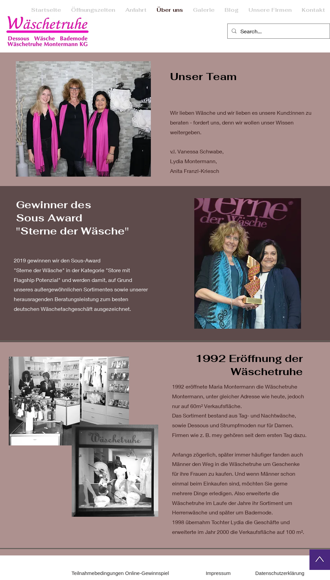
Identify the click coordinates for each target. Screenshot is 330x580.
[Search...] (278, 31)
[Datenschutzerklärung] (279, 573)
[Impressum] (218, 573)
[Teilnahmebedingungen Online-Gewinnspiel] (120, 573)
